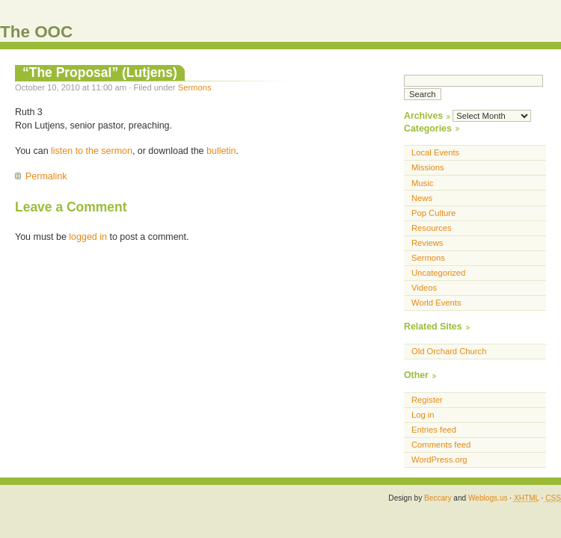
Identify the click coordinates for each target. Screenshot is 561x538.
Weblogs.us (488, 498)
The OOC (36, 31)
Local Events (435, 152)
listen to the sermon (91, 151)
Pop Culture (433, 212)
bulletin (221, 151)
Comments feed (440, 444)
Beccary (437, 498)
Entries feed (433, 429)
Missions (427, 167)
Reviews (427, 242)
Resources (431, 227)
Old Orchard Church (448, 351)
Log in (423, 414)
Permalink (46, 176)
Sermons (195, 87)
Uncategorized (438, 272)
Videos (424, 287)
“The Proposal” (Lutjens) (99, 72)
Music (422, 183)
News (421, 198)
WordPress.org (439, 459)
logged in (88, 237)
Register (427, 399)
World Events (436, 302)
